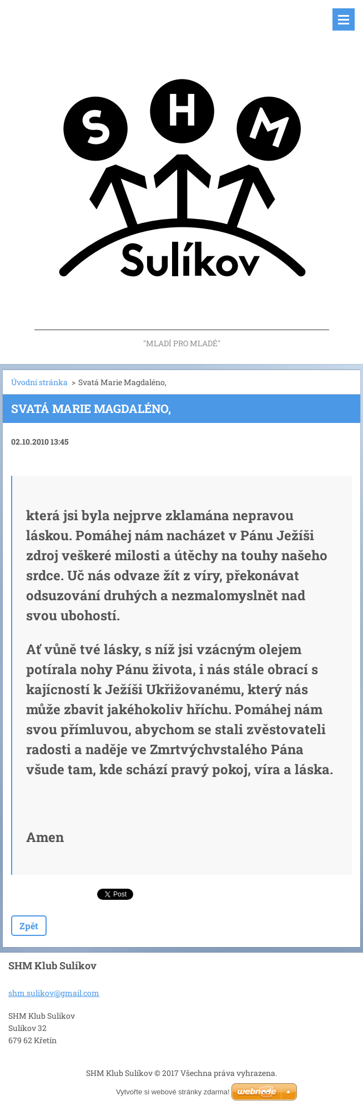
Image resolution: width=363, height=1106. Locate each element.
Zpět (28, 925)
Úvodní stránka (39, 382)
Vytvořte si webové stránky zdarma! (173, 1092)
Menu (343, 19)
